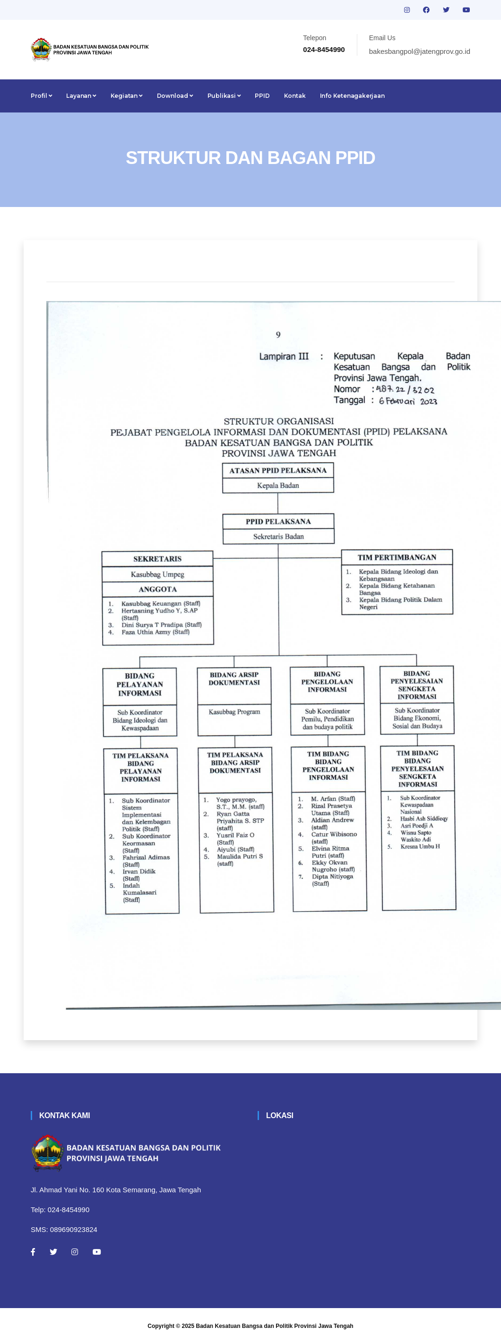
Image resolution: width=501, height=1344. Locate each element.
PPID (262, 95)
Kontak (295, 95)
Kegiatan (127, 95)
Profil (41, 95)
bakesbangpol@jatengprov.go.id (419, 51)
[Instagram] (74, 1251)
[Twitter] (53, 1251)
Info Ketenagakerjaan (352, 95)
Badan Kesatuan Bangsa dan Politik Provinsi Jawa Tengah (275, 1326)
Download (175, 95)
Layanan (81, 95)
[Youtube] (96, 1251)
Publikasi (224, 95)
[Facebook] (33, 1251)
